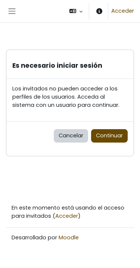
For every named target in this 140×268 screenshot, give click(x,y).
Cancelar (71, 135)
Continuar (109, 135)
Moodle (69, 237)
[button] (76, 11)
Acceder (122, 11)
